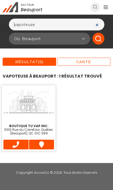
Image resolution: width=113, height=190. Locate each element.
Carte (83, 61)
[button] (105, 7)
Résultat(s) (29, 61)
